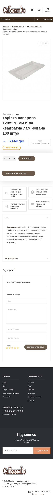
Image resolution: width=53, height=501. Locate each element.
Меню (6, 19)
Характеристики (26, 258)
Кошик (47, 10)
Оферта (31, 400)
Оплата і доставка (35, 397)
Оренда (31, 390)
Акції (30, 386)
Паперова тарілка (14, 227)
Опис (26, 218)
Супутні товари (8, 390)
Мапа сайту (7, 397)
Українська (48, 19)
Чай (4, 386)
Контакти (31, 393)
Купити (26, 158)
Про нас (31, 382)
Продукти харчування (11, 393)
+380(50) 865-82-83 (13, 407)
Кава (4, 382)
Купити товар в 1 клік (16, 173)
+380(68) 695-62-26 (13, 411)
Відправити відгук (35, 347)
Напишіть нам (38, 494)
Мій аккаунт (38, 19)
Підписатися (42, 450)
